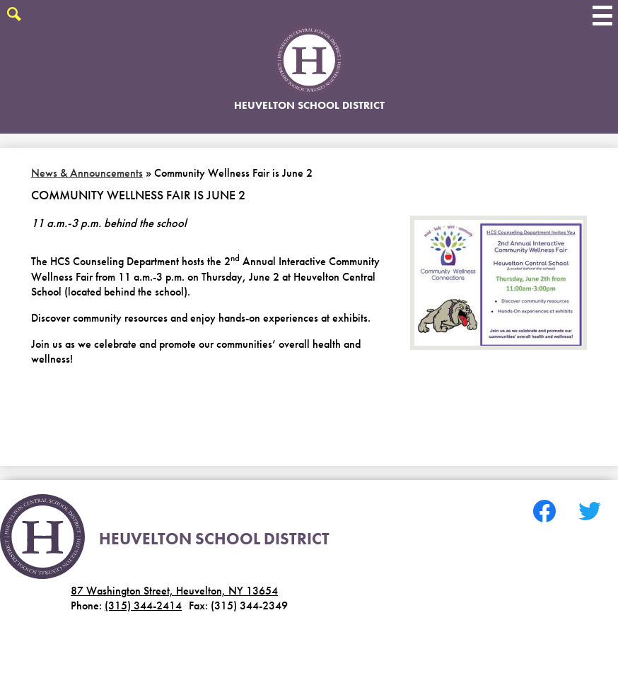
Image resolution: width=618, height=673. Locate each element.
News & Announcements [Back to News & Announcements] (87, 172)
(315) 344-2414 (143, 605)
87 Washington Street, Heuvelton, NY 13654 (174, 590)
